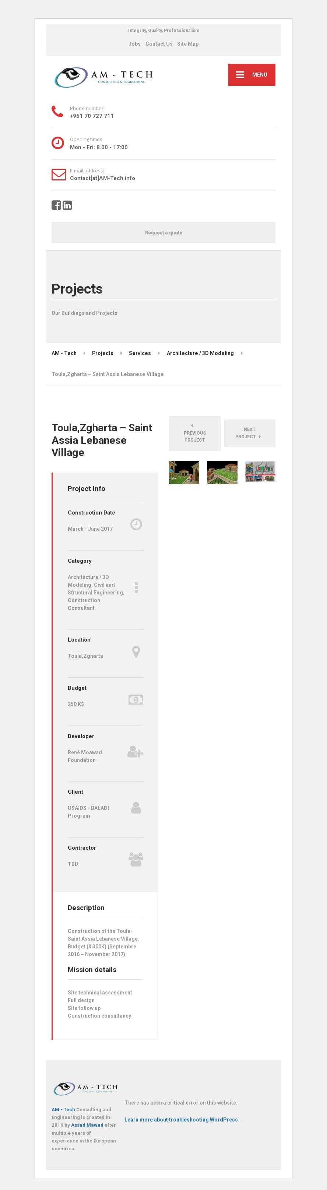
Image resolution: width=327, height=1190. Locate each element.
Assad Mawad (87, 1125)
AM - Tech (63, 1109)
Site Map (187, 44)
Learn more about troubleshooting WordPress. (181, 1120)
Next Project (248, 433)
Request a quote (163, 232)
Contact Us (159, 44)
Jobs (135, 44)
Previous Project (195, 433)
